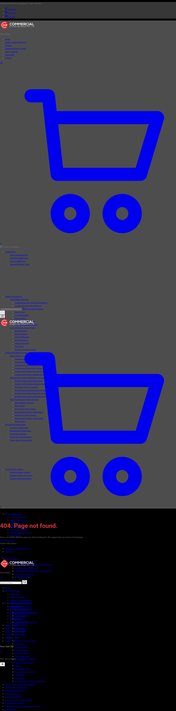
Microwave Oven (22, 653)
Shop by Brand (11, 51)
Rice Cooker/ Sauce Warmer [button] (21, 662)
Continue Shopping (28, 658)
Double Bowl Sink (22, 577)
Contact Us (9, 551)
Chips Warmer (21, 625)
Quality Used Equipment (15, 42)
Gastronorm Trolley (13, 696)
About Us (9, 637)
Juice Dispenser (21, 647)
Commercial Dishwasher (20, 603)
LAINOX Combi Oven (19, 258)
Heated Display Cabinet (20, 606)
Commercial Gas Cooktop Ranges (29, 309)
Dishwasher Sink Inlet (24, 574)
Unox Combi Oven (17, 261)
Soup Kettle (20, 678)
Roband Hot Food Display (21, 609)
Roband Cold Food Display (21, 612)
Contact (8, 58)
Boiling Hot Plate (22, 668)
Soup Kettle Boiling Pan (15, 690)
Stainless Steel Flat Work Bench (18, 700)
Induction (19, 643)
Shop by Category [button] (12, 591)
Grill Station (20, 634)
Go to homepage (7, 540)
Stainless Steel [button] (11, 558)
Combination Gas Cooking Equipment (31, 302)
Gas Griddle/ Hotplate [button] (19, 299)
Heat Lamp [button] (14, 637)
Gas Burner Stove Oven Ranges (28, 305)
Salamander (20, 675)
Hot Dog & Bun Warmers (25, 640)
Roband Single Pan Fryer (25, 671)
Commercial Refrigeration (21, 600)
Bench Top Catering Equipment (23, 622)
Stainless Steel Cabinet (15, 703)
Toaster (18, 665)
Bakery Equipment (18, 616)
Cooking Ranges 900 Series (16, 687)
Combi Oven (15, 594)
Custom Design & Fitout (15, 48)
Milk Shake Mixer (22, 656)
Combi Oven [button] (10, 251)
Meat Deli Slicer (21, 650)
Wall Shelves (10, 709)
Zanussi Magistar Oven (20, 264)
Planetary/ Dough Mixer (20, 532)
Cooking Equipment (18, 597)
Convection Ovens (18, 520)
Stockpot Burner (12, 693)
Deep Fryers (20, 312)
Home (7, 39)
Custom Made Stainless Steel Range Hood (33, 571)
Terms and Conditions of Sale (17, 548)
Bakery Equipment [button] (13, 513)
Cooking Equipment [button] (13, 296)
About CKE (9, 54)
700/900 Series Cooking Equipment (20, 684)
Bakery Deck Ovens (18, 517)
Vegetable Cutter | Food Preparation (30, 681)
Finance (8, 45)
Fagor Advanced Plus (19, 255)
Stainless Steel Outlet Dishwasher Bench (22, 706)
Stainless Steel (16, 619)
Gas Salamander (22, 315)
